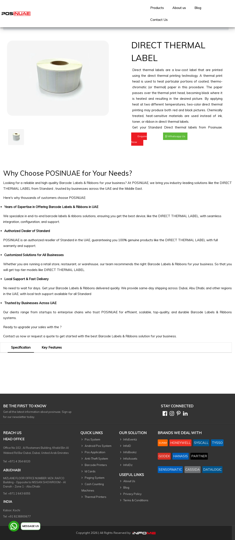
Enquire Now (139, 139)
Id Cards (90, 471)
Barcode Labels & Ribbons (79, 183)
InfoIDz (127, 465)
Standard (46, 189)
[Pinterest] (177, 414)
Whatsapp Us (175, 136)
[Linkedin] (184, 414)
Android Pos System (98, 445)
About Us (129, 481)
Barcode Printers (96, 465)
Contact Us (159, 19)
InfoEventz (130, 439)
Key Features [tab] (52, 347)
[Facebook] (164, 414)
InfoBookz (129, 452)
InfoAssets (130, 458)
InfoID (127, 445)
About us (179, 8)
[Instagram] (171, 414)
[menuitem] (157, 8)
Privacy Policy (132, 494)
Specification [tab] (21, 347)
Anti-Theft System (96, 458)
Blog (197, 8)
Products (157, 8)
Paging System (94, 477)
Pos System (92, 439)
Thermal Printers (95, 497)
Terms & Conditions (135, 500)
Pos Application (95, 452)
